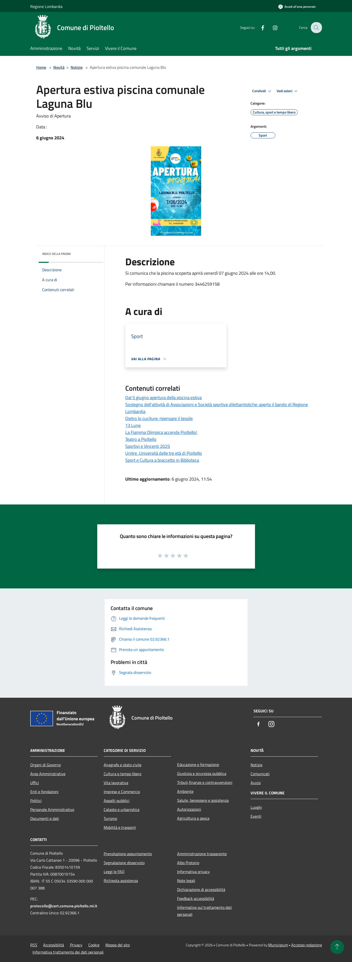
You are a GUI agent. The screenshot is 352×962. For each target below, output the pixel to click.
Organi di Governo (45, 765)
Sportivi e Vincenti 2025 (147, 446)
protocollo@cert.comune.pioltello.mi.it (63, 906)
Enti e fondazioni (44, 792)
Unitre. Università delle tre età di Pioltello (163, 453)
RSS (33, 945)
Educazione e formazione (198, 765)
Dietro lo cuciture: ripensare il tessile (159, 418)
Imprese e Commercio (122, 792)
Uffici (34, 783)
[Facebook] (259, 27)
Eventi (256, 816)
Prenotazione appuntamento (128, 854)
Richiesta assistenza (121, 881)
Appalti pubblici (116, 801)
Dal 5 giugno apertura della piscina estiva (163, 397)
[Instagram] (272, 27)
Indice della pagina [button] (56, 253)
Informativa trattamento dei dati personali (68, 952)
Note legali (186, 881)
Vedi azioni (288, 91)
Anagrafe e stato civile (122, 765)
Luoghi (256, 807)
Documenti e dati (44, 818)
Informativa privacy (193, 872)
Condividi (262, 91)
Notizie (77, 67)
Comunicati (260, 774)
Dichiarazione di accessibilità (201, 889)
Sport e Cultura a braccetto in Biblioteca (162, 460)
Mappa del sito (117, 945)
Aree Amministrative (47, 774)
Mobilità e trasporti (120, 827)
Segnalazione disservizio (124, 863)
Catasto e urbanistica (121, 809)
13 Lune (133, 425)
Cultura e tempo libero (122, 774)
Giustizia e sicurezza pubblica (201, 773)
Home (41, 67)
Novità (58, 67)
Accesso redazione (306, 945)
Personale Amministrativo (52, 809)
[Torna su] (337, 947)
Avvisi (256, 783)
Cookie (93, 945)
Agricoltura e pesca (193, 818)
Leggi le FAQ (114, 872)
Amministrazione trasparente (202, 854)
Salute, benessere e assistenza (203, 800)
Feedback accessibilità (195, 898)
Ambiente (185, 791)
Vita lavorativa (116, 783)
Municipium (278, 945)
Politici (36, 801)
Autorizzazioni (189, 809)
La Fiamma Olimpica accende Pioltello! (161, 432)
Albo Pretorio (188, 863)
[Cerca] (316, 28)
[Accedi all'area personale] (297, 6)
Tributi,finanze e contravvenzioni (204, 782)
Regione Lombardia (46, 6)
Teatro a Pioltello (141, 439)
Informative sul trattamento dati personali (204, 910)
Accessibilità (53, 945)
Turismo (110, 818)
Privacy (76, 945)
